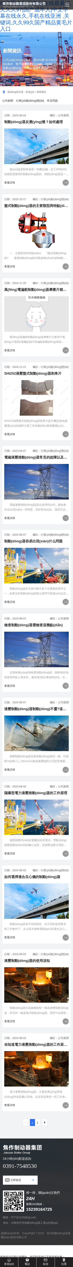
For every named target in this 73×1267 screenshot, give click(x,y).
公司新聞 (7, 100)
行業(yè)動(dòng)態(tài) (30, 100)
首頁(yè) (30, 92)
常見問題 (52, 100)
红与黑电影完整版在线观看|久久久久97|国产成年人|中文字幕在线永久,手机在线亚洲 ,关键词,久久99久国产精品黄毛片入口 (36, 16)
